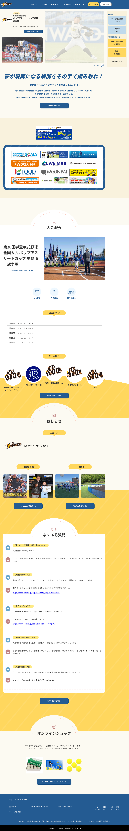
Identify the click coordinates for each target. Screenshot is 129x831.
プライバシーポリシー (39, 806)
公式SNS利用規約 (65, 806)
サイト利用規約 (15, 812)
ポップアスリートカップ (21, 323)
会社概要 (12, 806)
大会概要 (45, 4)
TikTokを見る (78, 506)
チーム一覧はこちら (54, 395)
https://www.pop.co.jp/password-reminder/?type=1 (34, 623)
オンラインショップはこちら (52, 781)
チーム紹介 (54, 4)
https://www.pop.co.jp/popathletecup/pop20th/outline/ (36, 592)
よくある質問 (65, 4)
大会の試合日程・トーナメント (22, 270)
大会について (35, 4)
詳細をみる (52, 105)
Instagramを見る (26, 506)
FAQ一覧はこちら (54, 701)
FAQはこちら (117, 61)
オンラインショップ (79, 4)
